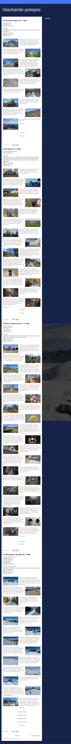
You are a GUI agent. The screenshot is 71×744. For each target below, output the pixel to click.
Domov (17, 735)
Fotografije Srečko (22, 722)
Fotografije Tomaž (22, 715)
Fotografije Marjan (22, 711)
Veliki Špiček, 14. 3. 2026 (12, 149)
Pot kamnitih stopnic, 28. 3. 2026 (15, 20)
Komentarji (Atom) (14, 738)
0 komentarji (5, 144)
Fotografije (22, 132)
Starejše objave (35, 735)
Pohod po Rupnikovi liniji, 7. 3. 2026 (16, 323)
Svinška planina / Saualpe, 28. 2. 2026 (16, 554)
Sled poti (21, 136)
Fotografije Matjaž (22, 718)
